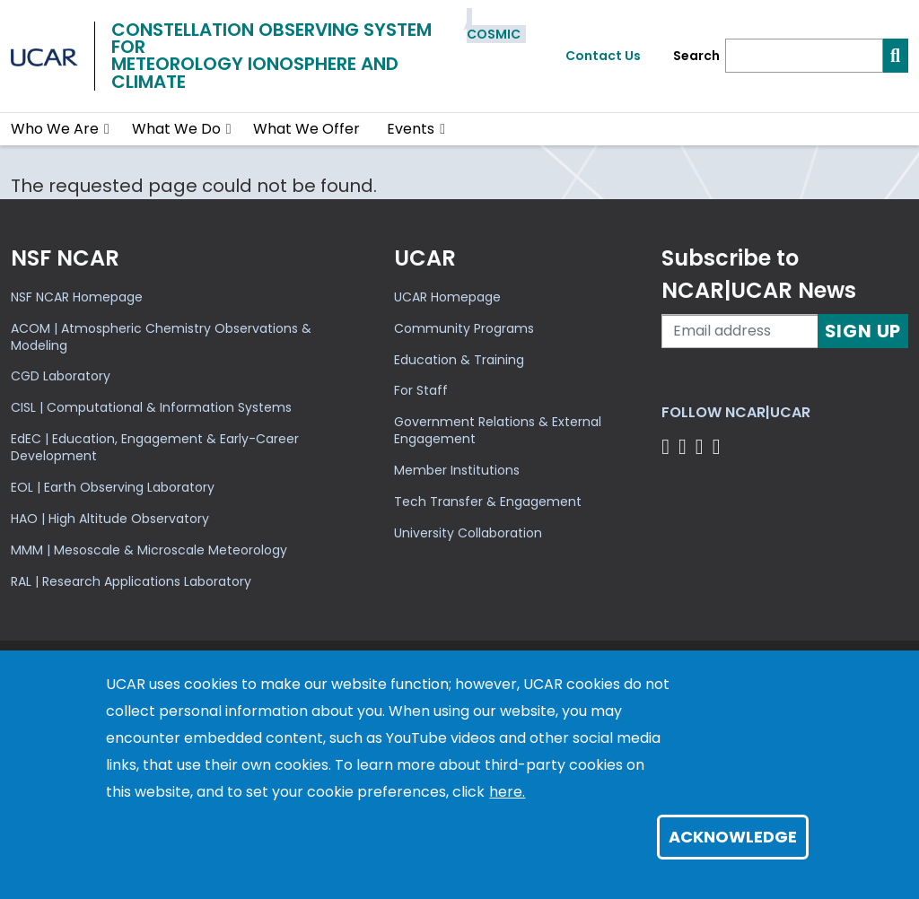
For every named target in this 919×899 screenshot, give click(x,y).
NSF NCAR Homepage (77, 297)
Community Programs (464, 328)
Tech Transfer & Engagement (488, 502)
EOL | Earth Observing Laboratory (112, 487)
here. (507, 791)
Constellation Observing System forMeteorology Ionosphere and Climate (271, 55)
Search (696, 56)
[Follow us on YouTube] (719, 446)
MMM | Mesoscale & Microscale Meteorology (149, 550)
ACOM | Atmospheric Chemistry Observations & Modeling (161, 336)
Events (410, 128)
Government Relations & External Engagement (497, 430)
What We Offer (306, 128)
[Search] (804, 56)
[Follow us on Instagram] (702, 446)
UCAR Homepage (447, 297)
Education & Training (459, 360)
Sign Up (863, 331)
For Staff (421, 390)
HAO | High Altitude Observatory (110, 519)
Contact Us (603, 56)
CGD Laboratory (60, 376)
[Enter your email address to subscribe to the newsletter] (739, 331)
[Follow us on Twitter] (685, 446)
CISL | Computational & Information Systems (151, 407)
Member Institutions (457, 470)
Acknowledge (733, 836)
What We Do (176, 128)
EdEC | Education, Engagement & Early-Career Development (155, 447)
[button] (107, 129)
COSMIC (494, 34)
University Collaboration (468, 533)
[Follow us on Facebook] (668, 446)
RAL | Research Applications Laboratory (131, 581)
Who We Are (55, 128)
